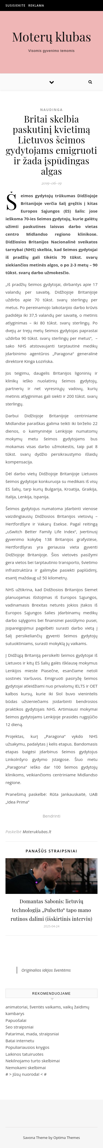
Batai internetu (19, 1040)
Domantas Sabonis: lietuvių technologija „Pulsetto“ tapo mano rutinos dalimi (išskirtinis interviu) (51, 910)
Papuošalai (15, 1020)
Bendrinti (51, 816)
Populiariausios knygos (27, 1047)
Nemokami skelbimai (25, 1067)
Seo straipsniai (19, 1027)
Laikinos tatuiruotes (24, 1054)
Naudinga (51, 109)
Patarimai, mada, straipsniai (32, 1033)
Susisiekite (15, 5)
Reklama (36, 5)
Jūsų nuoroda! (26, 1074)
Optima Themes (66, 1137)
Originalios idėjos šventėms (46, 970)
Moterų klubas (51, 36)
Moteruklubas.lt (37, 831)
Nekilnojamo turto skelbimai (32, 1060)
